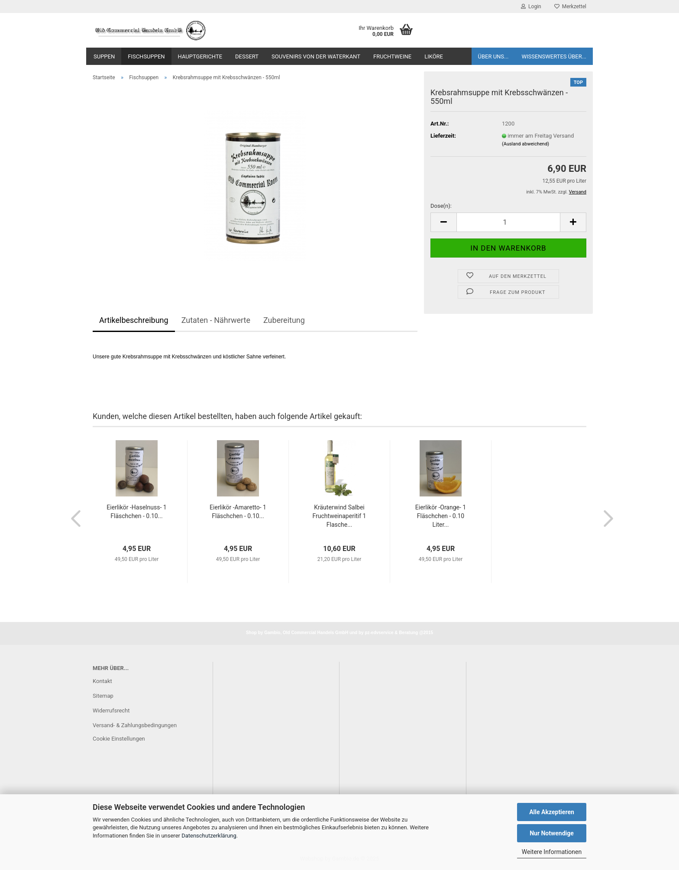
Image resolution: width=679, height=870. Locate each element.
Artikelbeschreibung (133, 320)
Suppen (104, 56)
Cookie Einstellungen (119, 738)
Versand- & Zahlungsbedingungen (135, 725)
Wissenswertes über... (553, 56)
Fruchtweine (392, 56)
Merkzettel (570, 6)
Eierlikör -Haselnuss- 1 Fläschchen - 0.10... (136, 511)
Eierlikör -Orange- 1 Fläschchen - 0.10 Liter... (440, 516)
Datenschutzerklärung (208, 835)
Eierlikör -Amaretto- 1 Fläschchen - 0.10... (238, 511)
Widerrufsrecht (111, 710)
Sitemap (103, 696)
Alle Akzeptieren (551, 812)
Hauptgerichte (200, 56)
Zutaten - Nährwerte (215, 320)
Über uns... (493, 56)
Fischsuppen (146, 56)
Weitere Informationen (552, 851)
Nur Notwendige (552, 833)
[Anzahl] (508, 222)
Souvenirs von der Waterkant (316, 56)
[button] (443, 222)
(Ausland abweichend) (525, 144)
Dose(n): (441, 206)
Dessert (247, 56)
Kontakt (102, 681)
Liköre (433, 56)
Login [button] (531, 6)
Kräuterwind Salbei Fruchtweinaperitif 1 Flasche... (339, 516)
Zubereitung (284, 320)
